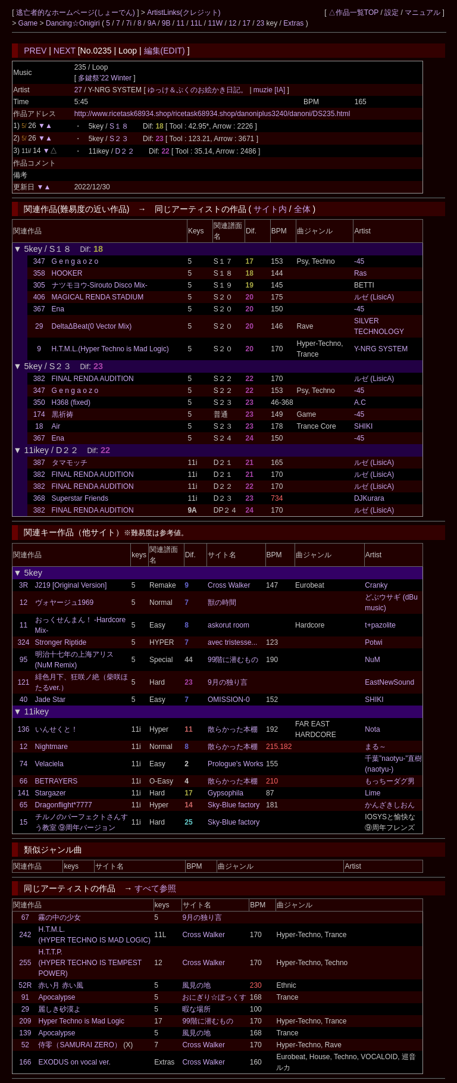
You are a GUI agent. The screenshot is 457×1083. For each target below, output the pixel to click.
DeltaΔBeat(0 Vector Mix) (92, 326)
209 (25, 1021)
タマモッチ (69, 462)
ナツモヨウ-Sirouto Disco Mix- (100, 285)
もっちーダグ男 (390, 781)
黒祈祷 (62, 414)
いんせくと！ (56, 729)
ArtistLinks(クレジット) (183, 12)
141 (23, 793)
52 (25, 1045)
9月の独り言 (228, 682)
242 (25, 935)
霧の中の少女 (59, 917)
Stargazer (50, 793)
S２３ (119, 139)
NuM (372, 660)
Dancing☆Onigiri (74, 23)
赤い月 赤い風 (60, 985)
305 (39, 285)
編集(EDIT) (164, 50)
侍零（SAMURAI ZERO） (79, 1045)
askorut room (228, 625)
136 (23, 729)
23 (260, 23)
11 (180, 23)
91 (25, 997)
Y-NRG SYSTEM (381, 349)
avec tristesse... (232, 642)
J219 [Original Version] (71, 585)
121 (23, 682)
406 (39, 297)
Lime (372, 793)
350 (39, 402)
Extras (293, 23)
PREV (35, 50)
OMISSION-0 (229, 699)
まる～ (375, 746)
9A (152, 23)
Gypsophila (225, 793)
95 (23, 660)
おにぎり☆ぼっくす (214, 997)
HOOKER (67, 273)
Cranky (376, 585)
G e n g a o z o (75, 261)
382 (39, 378)
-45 (359, 261)
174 (39, 414)
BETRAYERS (56, 781)
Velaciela (49, 764)
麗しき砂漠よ (59, 1009)
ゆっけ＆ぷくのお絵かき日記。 (198, 90)
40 (23, 699)
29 (39, 326)
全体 (302, 209)
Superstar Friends (80, 498)
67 (25, 917)
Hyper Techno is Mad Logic (81, 1021)
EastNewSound (389, 682)
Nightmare (51, 746)
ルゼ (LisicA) (374, 297)
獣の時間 (222, 602)
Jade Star (50, 699)
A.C (360, 402)
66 (23, 781)
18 (39, 426)
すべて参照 (155, 888)
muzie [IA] (269, 90)
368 (39, 498)
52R (25, 985)
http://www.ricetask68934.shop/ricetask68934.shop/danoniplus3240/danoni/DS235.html (212, 114)
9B (166, 23)
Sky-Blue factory (233, 805)
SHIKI (363, 426)
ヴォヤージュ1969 (64, 602)
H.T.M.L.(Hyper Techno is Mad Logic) (110, 349)
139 (25, 1033)
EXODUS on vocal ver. (74, 1062)
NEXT (65, 50)
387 (39, 462)
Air (56, 426)
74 (23, 764)
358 (39, 273)
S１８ (119, 126)
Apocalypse (56, 997)
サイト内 (270, 209)
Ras (360, 273)
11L (196, 23)
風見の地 (196, 985)
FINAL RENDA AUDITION (93, 378)
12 (232, 23)
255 (25, 963)
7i (129, 23)
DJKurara (369, 498)
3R (23, 585)
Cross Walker (229, 585)
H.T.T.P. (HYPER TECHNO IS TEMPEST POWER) (89, 963)
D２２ (124, 151)
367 (39, 309)
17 (247, 23)
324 (23, 642)
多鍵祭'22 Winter (105, 78)
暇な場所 (196, 1009)
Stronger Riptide (61, 642)
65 (23, 805)
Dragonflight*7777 (63, 805)
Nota (372, 729)
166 (25, 1062)
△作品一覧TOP (353, 12)
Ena (58, 309)
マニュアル (422, 12)
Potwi (373, 642)
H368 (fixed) (71, 402)
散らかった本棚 (233, 729)
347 (39, 261)
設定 (391, 12)
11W (215, 23)
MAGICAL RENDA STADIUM (98, 297)
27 (78, 90)
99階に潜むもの (233, 660)
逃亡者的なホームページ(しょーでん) (76, 12)
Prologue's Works (235, 764)
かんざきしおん (390, 805)
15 (23, 822)
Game (29, 23)
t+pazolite (380, 625)
